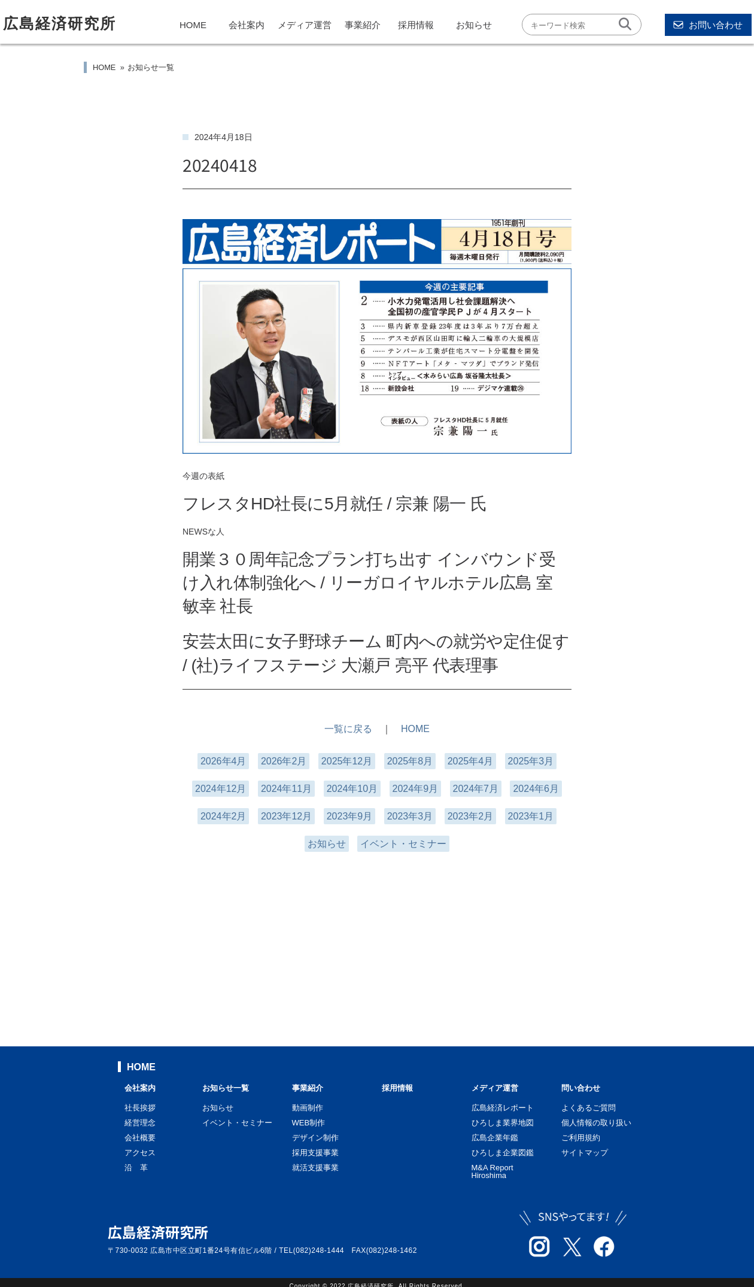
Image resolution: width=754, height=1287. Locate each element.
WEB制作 (309, 1122)
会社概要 (140, 1137)
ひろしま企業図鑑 (503, 1152)
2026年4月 (223, 761)
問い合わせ (580, 1087)
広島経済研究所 (59, 23)
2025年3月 (531, 761)
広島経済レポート (503, 1107)
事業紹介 (363, 25)
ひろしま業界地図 (503, 1122)
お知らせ (474, 25)
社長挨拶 (140, 1107)
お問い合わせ (708, 25)
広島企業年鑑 (495, 1137)
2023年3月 (410, 816)
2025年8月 (410, 761)
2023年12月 (286, 816)
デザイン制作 (315, 1137)
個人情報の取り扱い (596, 1122)
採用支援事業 (315, 1152)
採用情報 (416, 25)
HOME (193, 25)
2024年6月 (536, 789)
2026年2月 (284, 761)
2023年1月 (531, 816)
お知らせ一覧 (150, 67)
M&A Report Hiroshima (492, 1171)
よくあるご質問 (588, 1107)
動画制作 (307, 1107)
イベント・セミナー (403, 844)
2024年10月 (352, 789)
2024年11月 (286, 789)
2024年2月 (223, 816)
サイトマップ (584, 1152)
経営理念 (140, 1122)
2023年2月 (471, 816)
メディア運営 (305, 25)
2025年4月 (471, 761)
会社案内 (246, 25)
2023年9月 (350, 816)
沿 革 (136, 1167)
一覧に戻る (348, 729)
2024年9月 (416, 789)
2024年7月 (476, 789)
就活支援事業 (315, 1167)
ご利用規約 (580, 1137)
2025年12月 (346, 761)
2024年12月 (220, 789)
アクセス (140, 1152)
